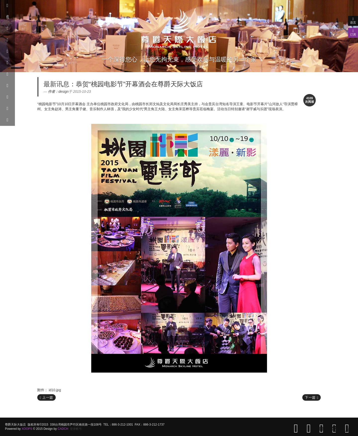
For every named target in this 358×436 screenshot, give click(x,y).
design (63, 92)
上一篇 (46, 397)
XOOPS (27, 429)
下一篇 (311, 397)
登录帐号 (76, 429)
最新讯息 (56, 84)
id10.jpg (55, 390)
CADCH (63, 429)
